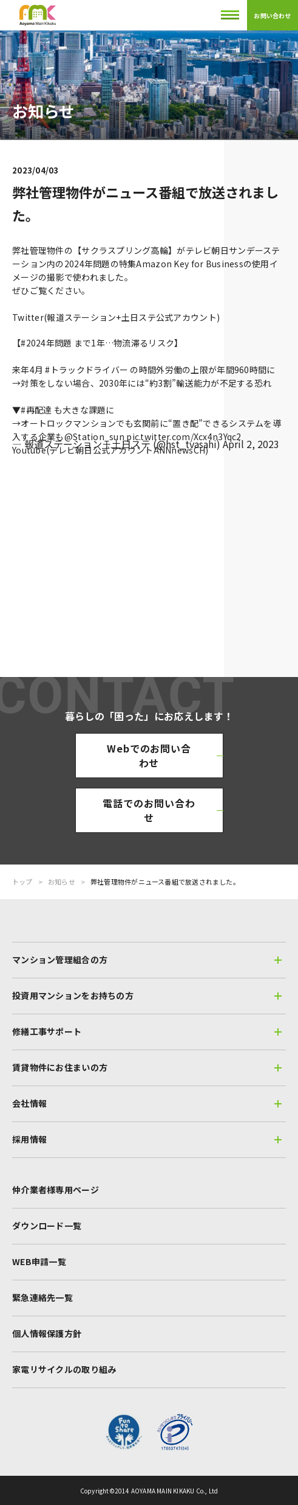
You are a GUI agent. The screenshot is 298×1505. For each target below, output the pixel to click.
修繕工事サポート (147, 1031)
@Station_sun (94, 436)
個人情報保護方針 (46, 1333)
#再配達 (36, 410)
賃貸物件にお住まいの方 (147, 1067)
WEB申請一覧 (39, 1261)
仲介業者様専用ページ (55, 1190)
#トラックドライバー (86, 369)
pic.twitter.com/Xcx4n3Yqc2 (183, 436)
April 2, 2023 (251, 444)
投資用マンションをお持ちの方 (147, 995)
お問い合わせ (272, 15)
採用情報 (147, 1139)
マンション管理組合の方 (147, 959)
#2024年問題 (46, 343)
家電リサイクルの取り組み (64, 1369)
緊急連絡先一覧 (42, 1297)
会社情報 (147, 1103)
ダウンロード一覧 (46, 1225)
